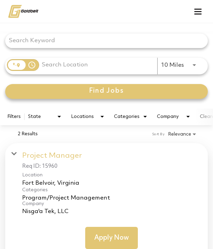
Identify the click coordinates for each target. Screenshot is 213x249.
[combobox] (103, 40)
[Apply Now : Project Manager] (111, 238)
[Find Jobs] (106, 91)
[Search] (106, 91)
